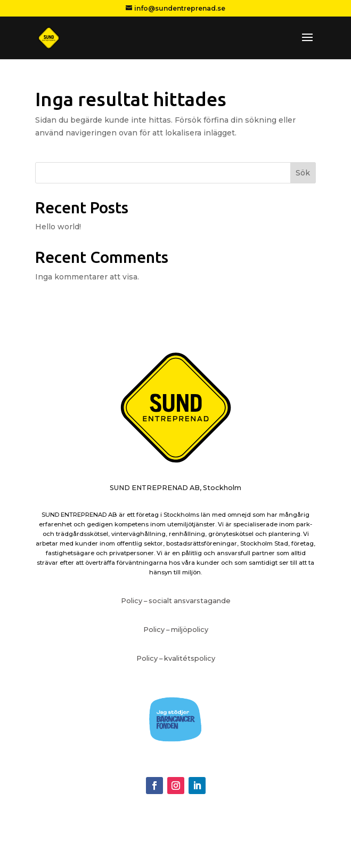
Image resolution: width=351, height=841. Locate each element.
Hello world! (58, 226)
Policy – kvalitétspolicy (175, 658)
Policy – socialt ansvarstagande (176, 601)
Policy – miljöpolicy (175, 630)
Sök (303, 173)
